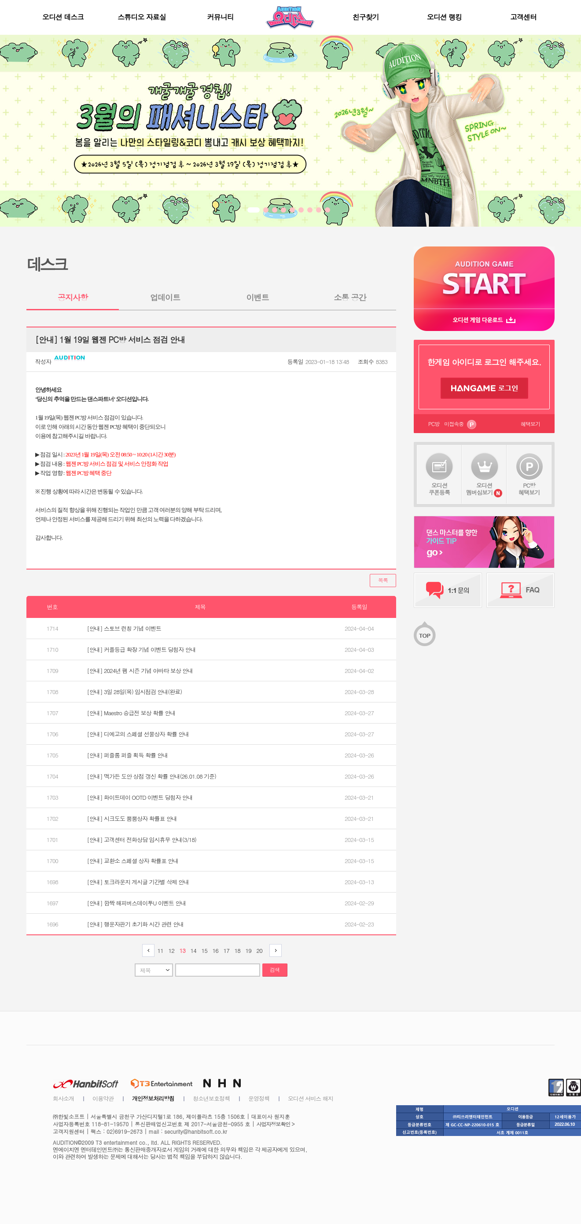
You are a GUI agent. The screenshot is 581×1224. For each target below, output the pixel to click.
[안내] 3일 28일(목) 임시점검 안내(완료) (134, 691)
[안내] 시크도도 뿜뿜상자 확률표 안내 (132, 818)
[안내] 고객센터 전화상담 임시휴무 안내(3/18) (141, 839)
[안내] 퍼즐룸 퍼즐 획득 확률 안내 (127, 755)
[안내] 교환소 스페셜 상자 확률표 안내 (133, 860)
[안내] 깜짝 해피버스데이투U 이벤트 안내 (136, 903)
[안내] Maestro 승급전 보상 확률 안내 (131, 713)
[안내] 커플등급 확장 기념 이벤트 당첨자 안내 (141, 649)
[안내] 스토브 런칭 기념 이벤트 (124, 628)
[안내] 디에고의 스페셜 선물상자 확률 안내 (138, 734)
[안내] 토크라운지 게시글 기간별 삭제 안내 (138, 882)
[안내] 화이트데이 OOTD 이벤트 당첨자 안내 (140, 797)
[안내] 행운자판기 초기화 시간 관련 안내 (135, 924)
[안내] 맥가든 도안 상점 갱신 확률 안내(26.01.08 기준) (151, 776)
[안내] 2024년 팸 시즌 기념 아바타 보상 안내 (140, 670)
